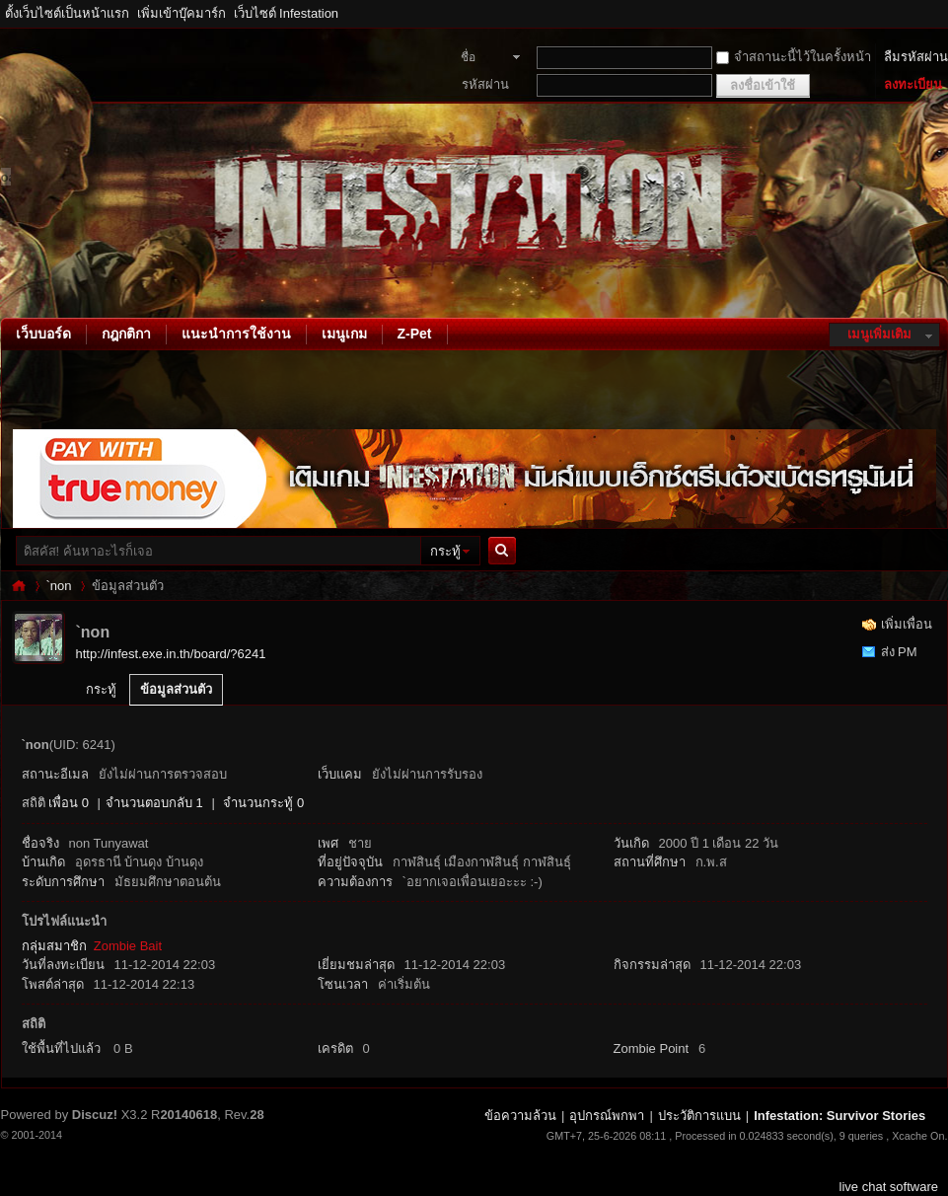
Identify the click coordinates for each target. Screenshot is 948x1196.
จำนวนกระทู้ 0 (263, 802)
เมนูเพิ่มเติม (879, 334)
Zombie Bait (128, 945)
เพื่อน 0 (68, 802)
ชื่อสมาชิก (479, 59)
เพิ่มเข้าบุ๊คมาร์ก (181, 13)
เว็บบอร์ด (43, 333)
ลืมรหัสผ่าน (916, 56)
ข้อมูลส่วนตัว (176, 689)
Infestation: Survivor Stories (19, 585)
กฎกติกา (126, 333)
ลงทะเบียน (913, 84)
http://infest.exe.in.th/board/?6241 (171, 653)
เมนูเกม (344, 333)
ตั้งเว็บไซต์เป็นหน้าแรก (67, 13)
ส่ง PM (899, 651)
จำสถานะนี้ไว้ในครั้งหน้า (793, 56)
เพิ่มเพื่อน (906, 624)
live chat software (888, 1186)
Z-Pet (415, 333)
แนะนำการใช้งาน (236, 333)
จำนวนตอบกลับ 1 (154, 802)
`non (59, 585)
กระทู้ (445, 551)
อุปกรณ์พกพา (606, 1115)
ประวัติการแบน (699, 1115)
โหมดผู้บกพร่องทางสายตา (943, 14)
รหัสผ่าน (485, 84)
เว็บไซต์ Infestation (286, 13)
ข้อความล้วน (520, 1115)
